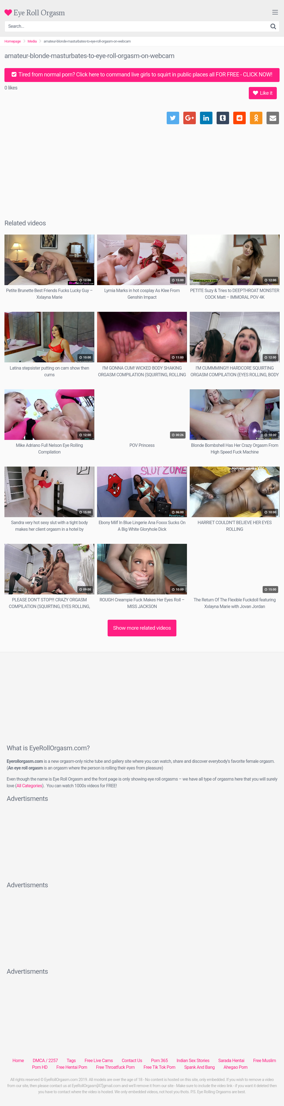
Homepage (12, 41)
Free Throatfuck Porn (115, 1067)
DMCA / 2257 (45, 1060)
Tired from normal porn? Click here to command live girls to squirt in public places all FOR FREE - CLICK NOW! (142, 74)
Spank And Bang (199, 1067)
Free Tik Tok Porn (160, 1067)
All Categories (29, 785)
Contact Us (132, 1060)
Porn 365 (159, 1060)
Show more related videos (142, 628)
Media (32, 41)
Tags (71, 1060)
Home (18, 1060)
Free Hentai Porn (71, 1067)
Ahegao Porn (235, 1067)
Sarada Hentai (231, 1060)
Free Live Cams (99, 1060)
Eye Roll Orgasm (34, 12)
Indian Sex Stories (193, 1060)
